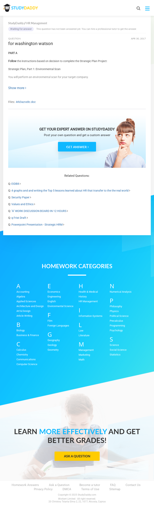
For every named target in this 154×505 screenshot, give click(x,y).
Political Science (119, 315)
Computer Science (26, 364)
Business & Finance (27, 335)
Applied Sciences (26, 301)
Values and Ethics (22, 204)
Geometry (53, 349)
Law (81, 330)
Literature (84, 335)
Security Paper (20, 197)
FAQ (113, 485)
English (52, 301)
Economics (54, 291)
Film (50, 320)
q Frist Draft (18, 217)
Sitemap (114, 489)
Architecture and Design (30, 306)
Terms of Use (90, 489)
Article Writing (24, 315)
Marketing (84, 354)
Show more (17, 88)
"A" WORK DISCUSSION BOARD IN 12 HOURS (38, 211)
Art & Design (23, 310)
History (83, 296)
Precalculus (116, 320)
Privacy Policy (43, 489)
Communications (26, 359)
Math (81, 359)
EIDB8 (15, 183)
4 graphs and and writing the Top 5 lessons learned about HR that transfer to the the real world (70, 190)
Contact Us (133, 485)
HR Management (88, 301)
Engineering (54, 296)
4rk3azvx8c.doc (26, 101)
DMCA (67, 489)
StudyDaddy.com (87, 494)
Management (86, 349)
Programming (117, 325)
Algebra (20, 296)
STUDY (24, 8)
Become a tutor (89, 485)
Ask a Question (77, 456)
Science (114, 344)
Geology (52, 344)
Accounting (22, 291)
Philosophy (116, 306)
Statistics (115, 354)
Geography (54, 340)
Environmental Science (60, 306)
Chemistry (22, 354)
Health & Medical (88, 291)
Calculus (21, 349)
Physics (114, 311)
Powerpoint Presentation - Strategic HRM (37, 224)
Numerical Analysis (121, 291)
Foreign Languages (58, 325)
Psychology (116, 330)
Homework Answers (25, 485)
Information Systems (90, 315)
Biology (20, 330)
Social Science (118, 349)
